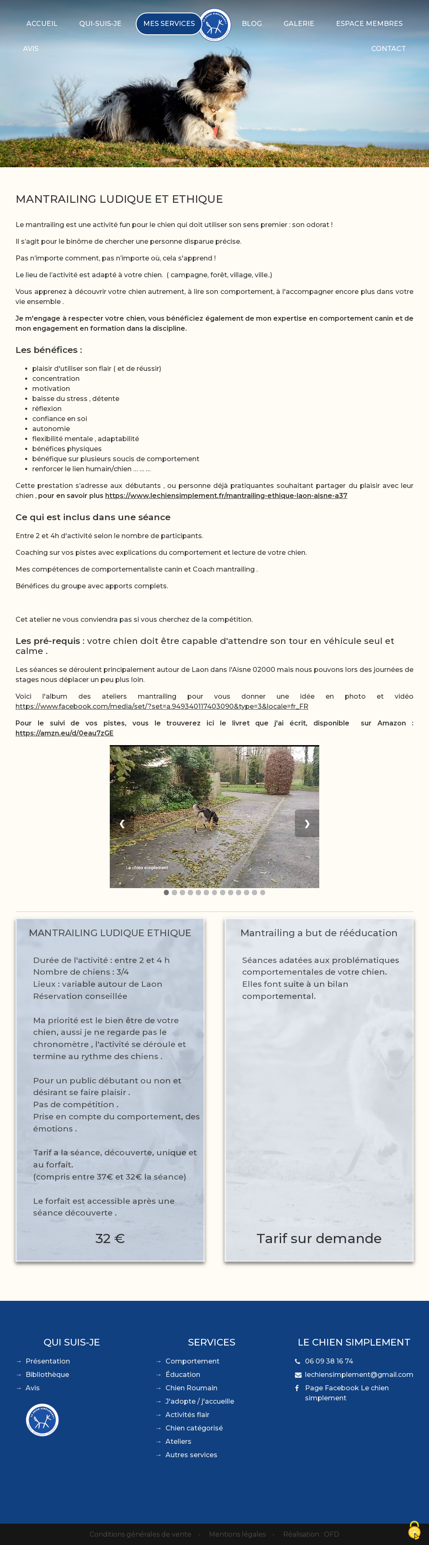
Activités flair (187, 1415)
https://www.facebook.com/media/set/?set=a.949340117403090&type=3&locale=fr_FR (162, 706)
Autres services (191, 1455)
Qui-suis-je (100, 24)
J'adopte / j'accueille (199, 1401)
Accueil (41, 24)
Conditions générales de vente (140, 1534)
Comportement (192, 1361)
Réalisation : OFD (311, 1534)
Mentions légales (237, 1534)
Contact (388, 49)
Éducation (182, 1375)
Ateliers (178, 1441)
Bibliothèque (47, 1375)
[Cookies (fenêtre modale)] (414, 1531)
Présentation (48, 1361)
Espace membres (369, 24)
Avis (31, 49)
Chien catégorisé (194, 1428)
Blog (252, 24)
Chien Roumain (191, 1388)
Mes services (169, 24)
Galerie (299, 24)
